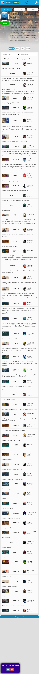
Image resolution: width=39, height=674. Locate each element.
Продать (16, 2)
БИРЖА (6, 9)
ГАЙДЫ (33, 9)
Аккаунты (11, 48)
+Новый (28, 48)
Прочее (17, 48)
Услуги (22, 48)
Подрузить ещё (19, 617)
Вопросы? (9, 2)
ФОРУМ (19, 9)
